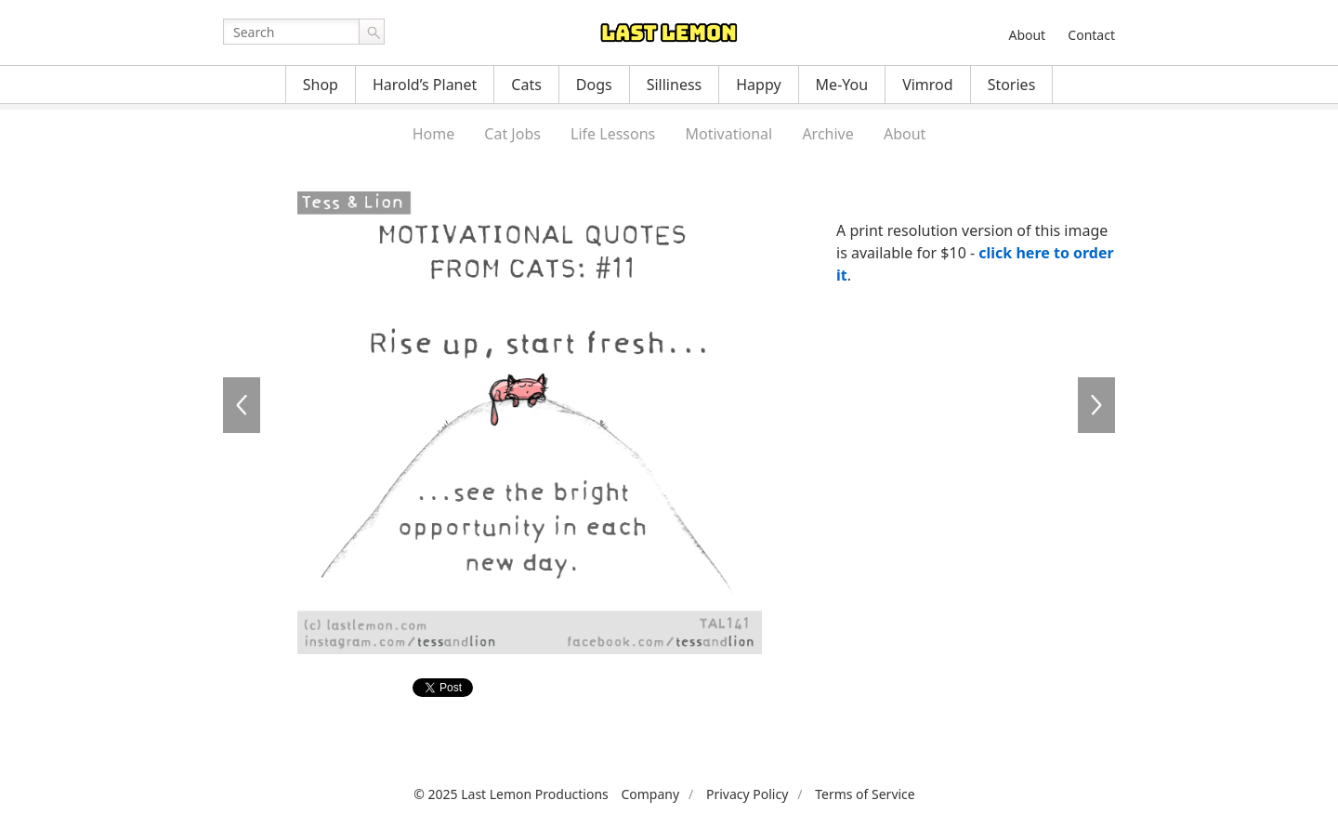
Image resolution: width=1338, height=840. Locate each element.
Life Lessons (613, 134)
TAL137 (1096, 405)
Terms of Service (865, 794)
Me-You (842, 84)
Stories (1012, 84)
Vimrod (927, 84)
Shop (320, 84)
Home (434, 134)
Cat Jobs (512, 134)
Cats (526, 84)
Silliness (674, 84)
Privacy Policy (747, 794)
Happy (758, 84)
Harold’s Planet (425, 84)
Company (650, 794)
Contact (1091, 35)
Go (372, 32)
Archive (827, 134)
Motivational (728, 134)
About (1026, 35)
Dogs (594, 84)
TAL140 (241, 405)
